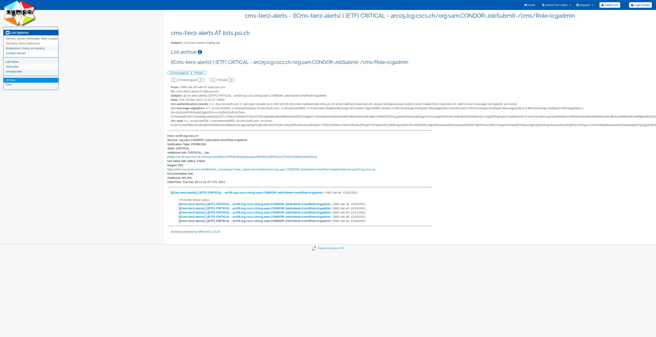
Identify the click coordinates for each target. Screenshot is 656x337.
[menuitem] (529, 5)
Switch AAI (609, 5)
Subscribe (12, 66)
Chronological (179, 72)
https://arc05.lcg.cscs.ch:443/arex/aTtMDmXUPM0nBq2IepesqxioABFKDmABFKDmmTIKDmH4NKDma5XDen (242, 156)
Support (583, 5)
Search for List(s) (554, 5)
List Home (12, 61)
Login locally (640, 5)
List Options (17, 32)
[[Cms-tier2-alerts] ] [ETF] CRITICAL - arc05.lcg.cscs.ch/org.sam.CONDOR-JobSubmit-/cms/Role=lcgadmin (247, 192)
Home (530, 5)
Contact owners (16, 53)
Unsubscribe (14, 71)
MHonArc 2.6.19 (209, 231)
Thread (199, 72)
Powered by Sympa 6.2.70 (331, 248)
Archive (10, 80)
